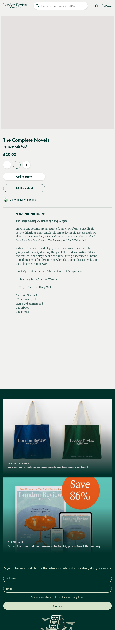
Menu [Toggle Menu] (107, 6)
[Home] (15, 5)
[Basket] (96, 6)
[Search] (61, 6)
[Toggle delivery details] (57, 200)
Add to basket (24, 176)
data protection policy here (67, 597)
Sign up (57, 606)
